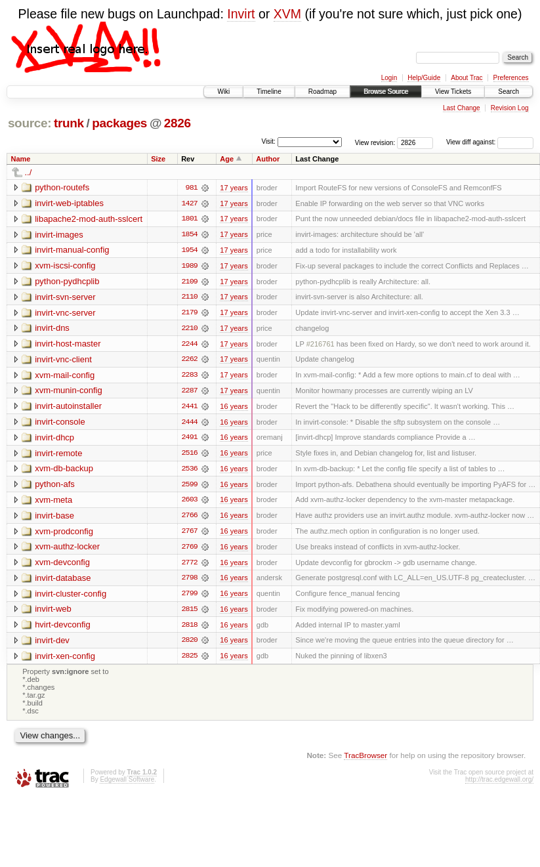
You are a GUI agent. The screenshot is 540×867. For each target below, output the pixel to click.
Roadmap (322, 91)
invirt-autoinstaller (68, 408)
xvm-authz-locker (67, 550)
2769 (189, 550)
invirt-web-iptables (69, 203)
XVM (287, 14)
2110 (189, 298)
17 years (233, 188)
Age (227, 159)
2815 (189, 613)
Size (158, 159)
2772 (189, 565)
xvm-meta (53, 502)
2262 (189, 361)
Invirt (241, 14)
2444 (189, 424)
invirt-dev (52, 644)
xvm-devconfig (62, 565)
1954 (189, 250)
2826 (177, 123)
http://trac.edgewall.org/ (499, 784)
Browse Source (385, 91)
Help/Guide (423, 77)
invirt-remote (58, 455)
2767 (189, 534)
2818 (189, 629)
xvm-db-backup (64, 471)
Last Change (461, 108)
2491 (189, 439)
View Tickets (453, 91)
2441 (189, 408)
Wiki (223, 91)
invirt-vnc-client (63, 361)
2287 (189, 392)
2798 (189, 581)
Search (508, 91)
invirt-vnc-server (65, 313)
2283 (189, 376)
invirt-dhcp (54, 439)
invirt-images (59, 235)
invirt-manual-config (72, 250)
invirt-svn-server (65, 298)
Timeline (269, 91)
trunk (69, 123)
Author (268, 159)
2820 (189, 644)
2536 (189, 471)
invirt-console (60, 424)
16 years (233, 408)
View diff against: (489, 142)
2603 (189, 502)
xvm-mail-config (64, 376)
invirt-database (63, 581)
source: (29, 123)
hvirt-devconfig (63, 628)
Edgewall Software (127, 784)
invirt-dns (52, 329)
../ (28, 172)
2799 (189, 597)
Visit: (268, 141)
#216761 (320, 345)
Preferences (511, 77)
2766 (189, 518)
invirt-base (54, 518)
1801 (189, 219)
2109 (189, 282)
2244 (189, 345)
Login (389, 77)
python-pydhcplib (67, 282)
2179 (189, 313)
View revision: (375, 142)
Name (21, 159)
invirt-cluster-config (70, 597)
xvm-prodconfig (64, 534)
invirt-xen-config (65, 660)
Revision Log (510, 108)
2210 (189, 329)
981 (191, 187)
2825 (189, 660)
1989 (189, 266)
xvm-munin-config (68, 392)
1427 (189, 203)
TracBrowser (365, 759)
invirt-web (53, 613)
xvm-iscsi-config (65, 266)
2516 (189, 455)
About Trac (466, 77)
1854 (189, 235)
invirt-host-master (67, 345)
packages (119, 123)
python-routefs (62, 187)
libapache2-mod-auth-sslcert (88, 219)
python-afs (55, 487)
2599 (189, 487)
